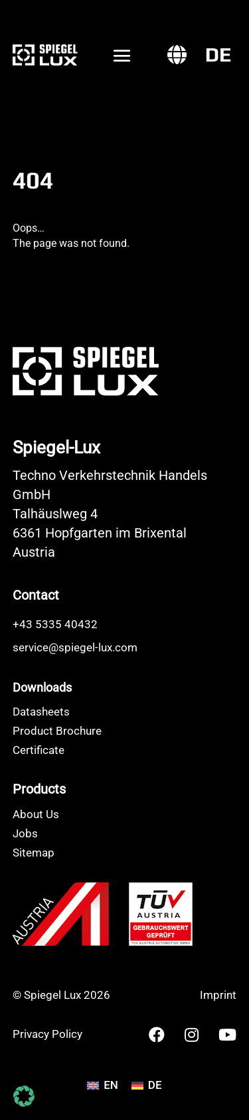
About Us (36, 814)
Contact (36, 595)
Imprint (218, 995)
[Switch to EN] (102, 1085)
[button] (24, 1096)
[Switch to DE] (218, 55)
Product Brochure (57, 730)
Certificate (38, 750)
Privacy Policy (47, 1034)
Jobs (25, 833)
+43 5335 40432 (55, 624)
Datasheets (41, 711)
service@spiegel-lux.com (75, 647)
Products (39, 789)
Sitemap (33, 852)
